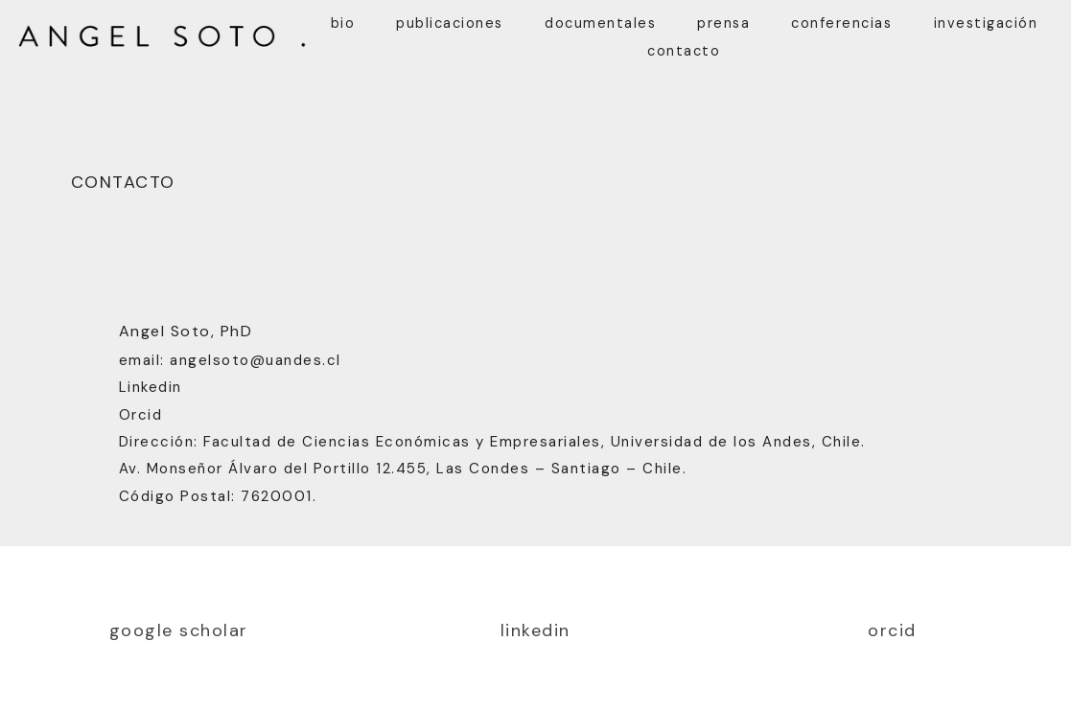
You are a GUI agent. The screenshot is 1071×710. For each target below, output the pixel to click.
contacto (683, 50)
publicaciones (449, 23)
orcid (892, 630)
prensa (723, 23)
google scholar (178, 630)
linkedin (535, 630)
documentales (600, 23)
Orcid (141, 414)
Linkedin (150, 387)
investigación (986, 23)
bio (343, 23)
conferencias (841, 23)
